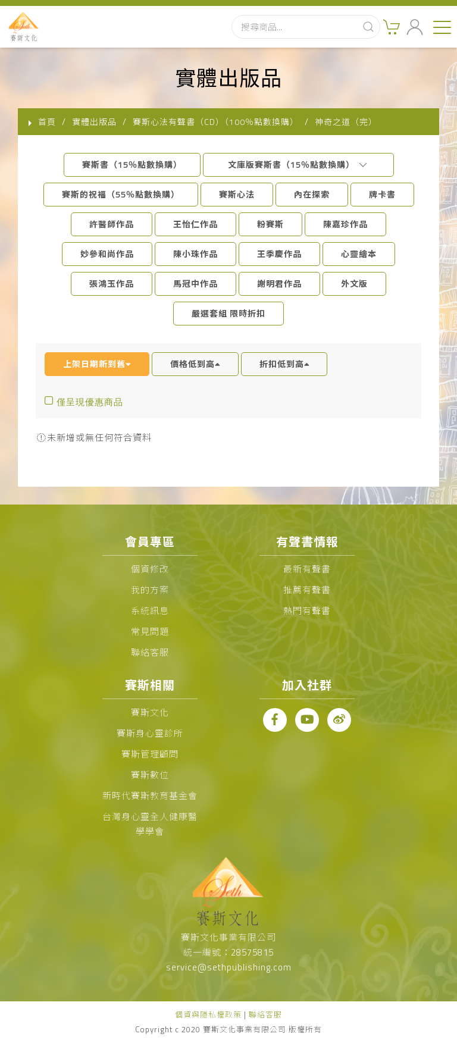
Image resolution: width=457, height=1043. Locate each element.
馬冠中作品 (195, 283)
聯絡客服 (150, 652)
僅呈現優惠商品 (90, 401)
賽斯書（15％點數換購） (132, 164)
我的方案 (150, 590)
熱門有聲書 (307, 611)
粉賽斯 (270, 224)
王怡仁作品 (195, 224)
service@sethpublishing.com (229, 967)
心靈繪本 (359, 254)
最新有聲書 (307, 569)
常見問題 (150, 631)
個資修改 (150, 569)
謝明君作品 (279, 283)
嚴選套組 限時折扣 (228, 313)
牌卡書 (382, 194)
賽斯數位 (150, 775)
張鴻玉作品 (111, 283)
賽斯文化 (150, 712)
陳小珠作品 (195, 254)
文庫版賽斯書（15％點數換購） (298, 164)
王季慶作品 (279, 254)
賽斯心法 (237, 194)
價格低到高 (195, 364)
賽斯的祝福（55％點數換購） (121, 194)
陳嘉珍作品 (345, 224)
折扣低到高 (284, 364)
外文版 (354, 283)
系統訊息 (150, 611)
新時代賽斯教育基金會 (150, 796)
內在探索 (312, 194)
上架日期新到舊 (97, 364)
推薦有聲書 (307, 590)
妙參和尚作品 (107, 254)
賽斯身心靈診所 (150, 733)
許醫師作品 (111, 224)
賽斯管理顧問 (150, 754)
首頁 (47, 121)
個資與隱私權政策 (208, 1014)
